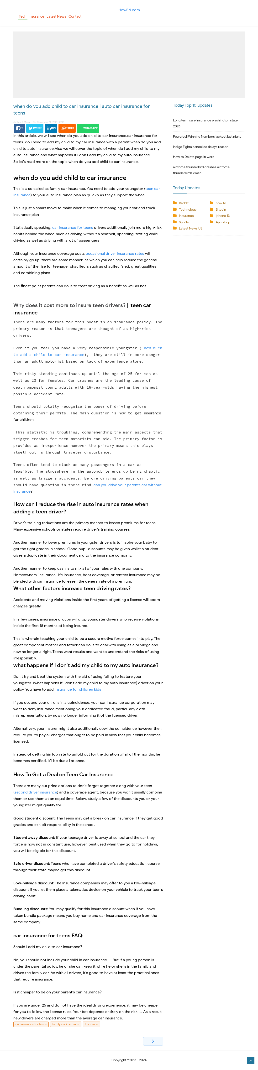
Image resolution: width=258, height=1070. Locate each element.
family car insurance (65, 1024)
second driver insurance (36, 792)
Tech (22, 16)
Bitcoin (221, 210)
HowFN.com (129, 10)
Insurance (36, 16)
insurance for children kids (78, 689)
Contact (74, 16)
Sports (184, 222)
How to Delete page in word (193, 157)
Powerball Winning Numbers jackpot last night (207, 137)
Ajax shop (223, 222)
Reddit (184, 203)
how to (221, 203)
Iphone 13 (223, 216)
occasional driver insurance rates (115, 253)
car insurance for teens (72, 227)
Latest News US (190, 228)
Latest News (56, 16)
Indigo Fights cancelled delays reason (200, 147)
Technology (187, 210)
